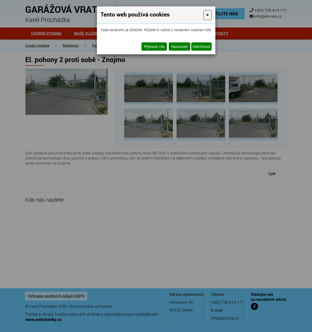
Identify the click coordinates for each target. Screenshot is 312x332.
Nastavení (179, 46)
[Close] (207, 15)
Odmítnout (201, 46)
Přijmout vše (154, 46)
